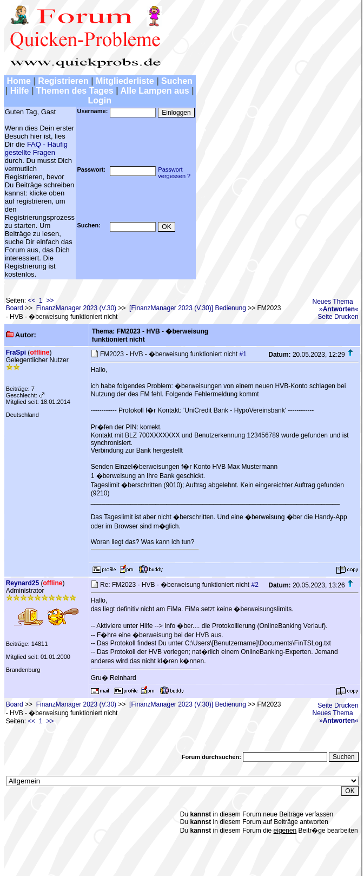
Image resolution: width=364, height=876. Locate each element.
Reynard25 (22, 583)
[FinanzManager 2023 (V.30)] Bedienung (187, 308)
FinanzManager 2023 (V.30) (76, 308)
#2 (254, 585)
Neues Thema (333, 301)
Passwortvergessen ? (174, 172)
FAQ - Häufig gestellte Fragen (36, 148)
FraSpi (16, 352)
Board (14, 308)
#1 (242, 354)
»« (339, 309)
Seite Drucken (337, 317)
